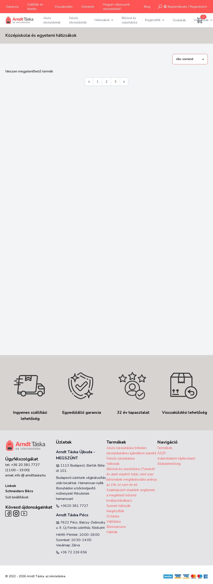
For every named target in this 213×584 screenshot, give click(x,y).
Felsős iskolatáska (120, 458)
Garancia (12, 7)
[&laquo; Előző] (89, 82)
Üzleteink (87, 7)
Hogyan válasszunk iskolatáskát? (116, 6)
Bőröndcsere (116, 526)
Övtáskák (179, 20)
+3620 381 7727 (72, 505)
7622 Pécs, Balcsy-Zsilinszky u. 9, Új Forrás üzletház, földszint (80, 525)
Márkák (112, 532)
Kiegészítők (115, 511)
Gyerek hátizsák (118, 505)
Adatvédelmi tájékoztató (176, 458)
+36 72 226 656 (71, 552)
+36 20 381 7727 (25, 464)
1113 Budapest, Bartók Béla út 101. (80, 468)
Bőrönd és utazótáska (129, 20)
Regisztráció (198, 7)
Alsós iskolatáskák (52, 20)
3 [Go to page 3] (115, 82)
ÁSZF (161, 453)
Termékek (164, 448)
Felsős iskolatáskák (78, 20)
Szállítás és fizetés (35, 6)
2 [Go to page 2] (106, 82)
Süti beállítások (17, 497)
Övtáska (112, 516)
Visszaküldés (63, 7)
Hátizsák (113, 463)
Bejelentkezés (177, 7)
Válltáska (113, 521)
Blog (147, 7)
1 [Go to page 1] (97, 82)
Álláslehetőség (169, 463)
